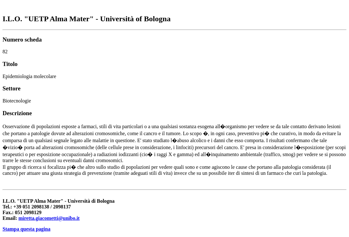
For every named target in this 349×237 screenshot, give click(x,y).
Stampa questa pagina (26, 229)
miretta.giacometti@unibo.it (48, 218)
